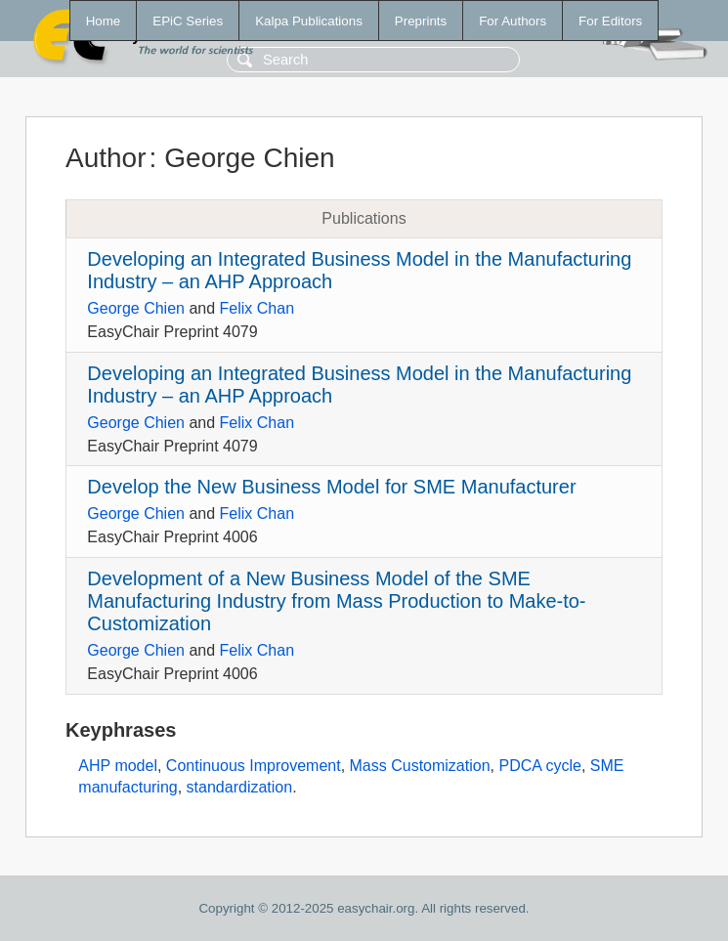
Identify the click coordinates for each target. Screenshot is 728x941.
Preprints (421, 21)
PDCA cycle (539, 765)
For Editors (610, 21)
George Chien (136, 308)
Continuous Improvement (253, 765)
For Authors (512, 21)
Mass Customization (420, 765)
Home (103, 21)
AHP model (117, 765)
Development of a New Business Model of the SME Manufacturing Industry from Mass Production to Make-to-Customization (336, 601)
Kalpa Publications (309, 21)
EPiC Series (187, 21)
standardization (240, 787)
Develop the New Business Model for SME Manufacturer (331, 486)
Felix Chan (257, 308)
